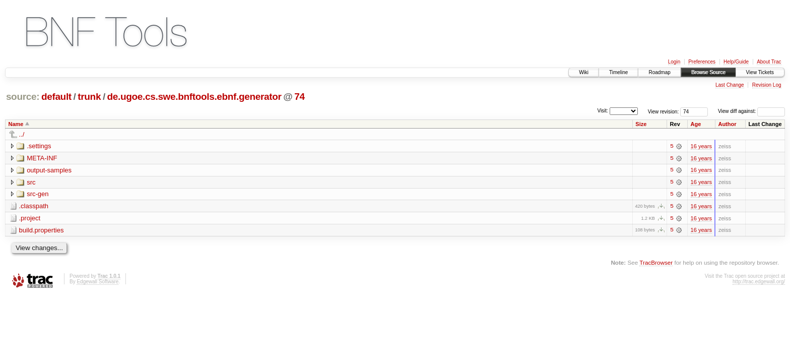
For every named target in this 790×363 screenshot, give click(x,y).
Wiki (583, 72)
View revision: (663, 111)
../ (22, 134)
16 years (701, 146)
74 (299, 96)
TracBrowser (656, 263)
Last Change (729, 85)
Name (16, 124)
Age (696, 124)
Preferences (701, 62)
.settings (39, 146)
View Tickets (760, 72)
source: (22, 96)
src (31, 182)
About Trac (769, 62)
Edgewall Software (97, 282)
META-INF (42, 158)
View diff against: (751, 111)
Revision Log (766, 85)
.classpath (34, 206)
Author (727, 124)
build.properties (41, 230)
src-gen (37, 194)
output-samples (49, 170)
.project (30, 218)
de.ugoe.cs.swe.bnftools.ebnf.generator (194, 96)
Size (640, 124)
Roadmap (659, 72)
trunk (89, 96)
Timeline (618, 72)
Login (674, 62)
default (56, 96)
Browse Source (708, 72)
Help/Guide (736, 62)
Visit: (602, 110)
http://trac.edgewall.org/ (759, 282)
